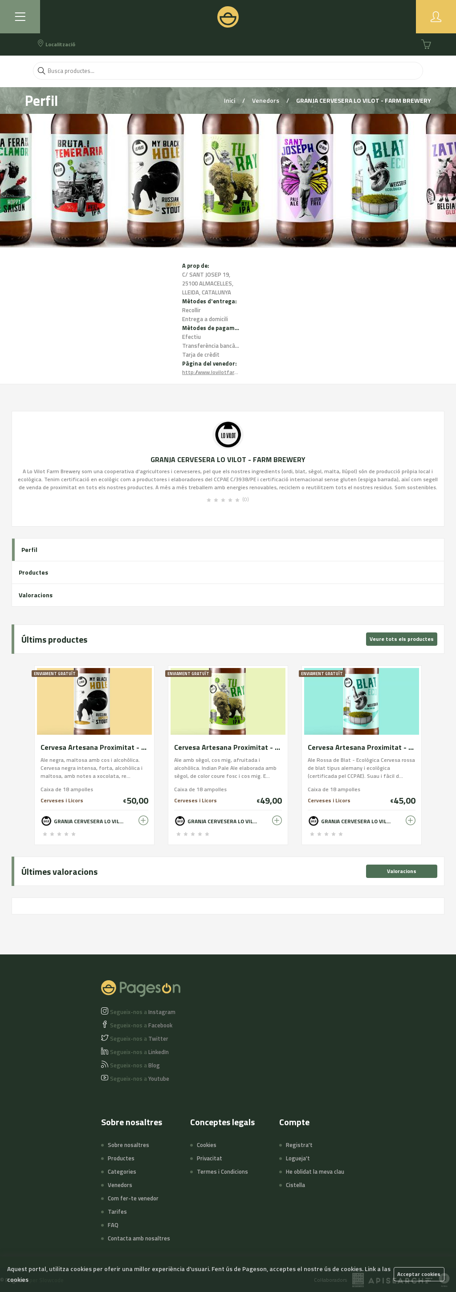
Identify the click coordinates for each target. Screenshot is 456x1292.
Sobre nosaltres (128, 1144)
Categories (122, 1171)
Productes (33, 572)
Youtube (139, 1078)
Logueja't (298, 1158)
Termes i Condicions (222, 1171)
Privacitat (209, 1158)
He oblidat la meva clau (315, 1171)
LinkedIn (139, 1051)
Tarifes (117, 1211)
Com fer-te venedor (133, 1198)
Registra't (299, 1144)
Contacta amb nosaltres (139, 1238)
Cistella (295, 1184)
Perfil (29, 549)
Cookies (206, 1144)
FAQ (113, 1224)
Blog (135, 1065)
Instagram (142, 1011)
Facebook (141, 1025)
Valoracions (36, 595)
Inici (230, 100)
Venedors (266, 100)
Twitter (139, 1038)
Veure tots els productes (402, 639)
